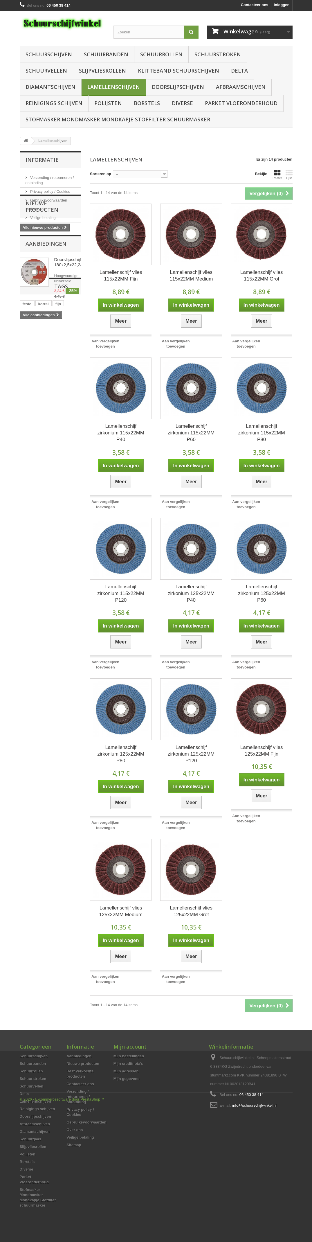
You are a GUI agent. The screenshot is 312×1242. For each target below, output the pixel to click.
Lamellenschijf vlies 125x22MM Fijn (261, 751)
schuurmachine (37, 428)
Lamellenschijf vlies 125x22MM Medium (121, 911)
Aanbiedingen (46, 291)
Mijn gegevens (126, 1078)
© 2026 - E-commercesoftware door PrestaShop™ (62, 1226)
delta (57, 419)
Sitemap (73, 1145)
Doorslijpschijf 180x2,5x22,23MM (72, 310)
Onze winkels (41, 224)
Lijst (289, 174)
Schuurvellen (46, 70)
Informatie (42, 159)
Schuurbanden (106, 54)
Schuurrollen (161, 54)
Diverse (182, 103)
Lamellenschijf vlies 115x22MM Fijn (121, 275)
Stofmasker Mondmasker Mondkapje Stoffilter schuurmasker (118, 119)
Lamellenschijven (113, 86)
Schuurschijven (49, 54)
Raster (277, 174)
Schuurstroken (217, 54)
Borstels (147, 103)
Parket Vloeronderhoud (241, 103)
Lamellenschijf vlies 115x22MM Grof (261, 275)
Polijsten (108, 103)
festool (29, 445)
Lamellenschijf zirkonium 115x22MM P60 (191, 432)
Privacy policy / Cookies (49, 189)
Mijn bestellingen (128, 1056)
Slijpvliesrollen (102, 70)
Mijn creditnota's (128, 1063)
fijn (58, 402)
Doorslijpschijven (178, 86)
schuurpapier (34, 419)
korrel (43, 402)
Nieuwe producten (42, 249)
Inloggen (281, 5)
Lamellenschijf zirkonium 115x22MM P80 (261, 432)
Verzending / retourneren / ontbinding (78, 1096)
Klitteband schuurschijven (178, 70)
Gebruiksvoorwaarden (48, 198)
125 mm (59, 436)
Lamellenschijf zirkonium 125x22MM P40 (191, 593)
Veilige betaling (42, 215)
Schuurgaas (30, 1139)
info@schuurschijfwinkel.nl (254, 1105)
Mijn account (130, 1046)
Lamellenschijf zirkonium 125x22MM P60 (261, 593)
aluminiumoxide (37, 410)
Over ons (37, 206)
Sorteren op (100, 174)
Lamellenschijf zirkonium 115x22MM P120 (120, 593)
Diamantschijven (50, 86)
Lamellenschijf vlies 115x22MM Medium (191, 275)
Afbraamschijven (241, 86)
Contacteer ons (254, 5)
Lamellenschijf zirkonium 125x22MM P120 (191, 754)
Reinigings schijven (54, 103)
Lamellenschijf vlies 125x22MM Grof (191, 911)
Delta (239, 70)
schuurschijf (34, 436)
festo (27, 402)
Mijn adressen (126, 1071)
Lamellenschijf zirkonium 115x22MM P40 (120, 432)
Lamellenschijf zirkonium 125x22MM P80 (120, 754)
